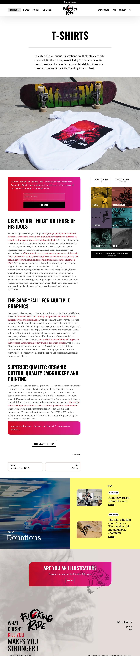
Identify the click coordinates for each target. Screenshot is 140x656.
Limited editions (101, 181)
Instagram (124, 623)
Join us (70, 581)
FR (130, 10)
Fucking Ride (14, 10)
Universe (26, 10)
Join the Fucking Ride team (44, 444)
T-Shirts (36, 10)
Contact (122, 10)
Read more (111, 504)
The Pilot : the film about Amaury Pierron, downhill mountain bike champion (119, 526)
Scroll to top (76, 454)
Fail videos (47, 10)
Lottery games (103, 10)
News (114, 10)
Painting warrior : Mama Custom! (119, 499)
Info (130, 632)
